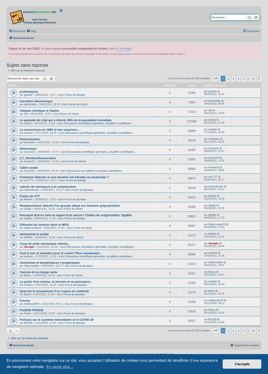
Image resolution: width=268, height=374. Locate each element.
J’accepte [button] (242, 364)
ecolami (28, 132)
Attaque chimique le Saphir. (40, 110)
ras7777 (28, 180)
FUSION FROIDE (31, 310)
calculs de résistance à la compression (48, 186)
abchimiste (30, 104)
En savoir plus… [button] (60, 367)
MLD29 (28, 322)
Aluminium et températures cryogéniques (50, 262)
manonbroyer (31, 189)
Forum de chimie (78, 104)
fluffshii (28, 237)
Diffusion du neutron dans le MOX (44, 224)
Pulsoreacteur (30, 139)
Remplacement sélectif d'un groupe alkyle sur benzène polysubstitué (70, 205)
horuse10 (29, 151)
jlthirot (27, 294)
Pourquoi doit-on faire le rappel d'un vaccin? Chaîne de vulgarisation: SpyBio (76, 215)
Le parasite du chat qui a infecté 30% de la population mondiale (65, 120)
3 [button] (233, 78)
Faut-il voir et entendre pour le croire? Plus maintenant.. (60, 253)
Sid (26, 113)
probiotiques (29, 91)
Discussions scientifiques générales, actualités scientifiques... (98, 123)
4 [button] (238, 78)
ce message (123, 48)
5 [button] (244, 78)
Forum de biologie (75, 94)
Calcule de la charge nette (38, 272)
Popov (27, 313)
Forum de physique (78, 142)
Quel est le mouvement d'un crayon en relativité (54, 291)
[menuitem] (31, 31)
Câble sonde (29, 167)
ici (184, 54)
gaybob (28, 94)
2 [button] (228, 78)
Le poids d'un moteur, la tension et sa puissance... (56, 281)
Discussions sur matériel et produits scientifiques (94, 170)
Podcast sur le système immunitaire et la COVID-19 (57, 319)
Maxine (28, 199)
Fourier (25, 300)
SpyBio (28, 218)
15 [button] (253, 78)
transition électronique (36, 101)
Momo (27, 275)
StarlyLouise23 (32, 227)
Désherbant (28, 148)
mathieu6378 (31, 303)
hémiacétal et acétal (34, 234)
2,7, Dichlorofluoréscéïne (38, 158)
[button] (215, 78)
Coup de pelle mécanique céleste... (45, 243)
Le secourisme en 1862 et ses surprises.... (50, 129)
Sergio (27, 208)
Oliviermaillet (31, 265)
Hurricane (29, 142)
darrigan (29, 246)
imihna (27, 123)
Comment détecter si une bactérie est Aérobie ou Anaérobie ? (64, 177)
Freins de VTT (30, 196)
